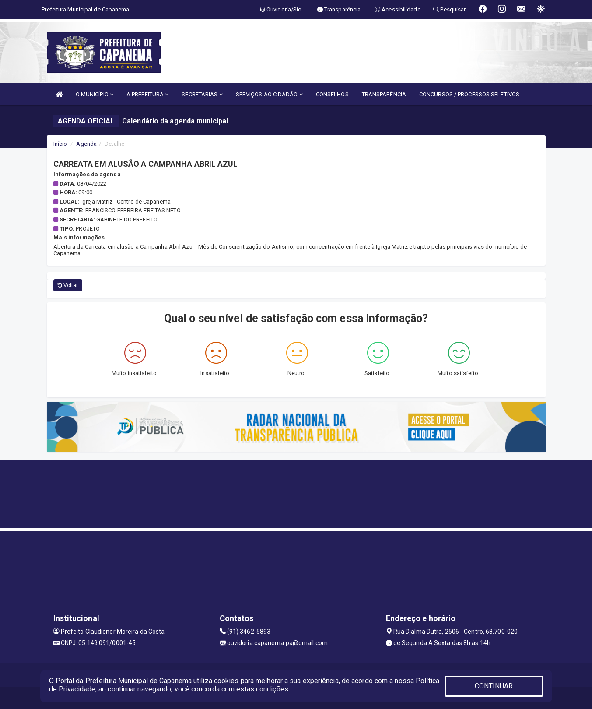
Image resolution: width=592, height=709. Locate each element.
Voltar (68, 285)
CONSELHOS (332, 94)
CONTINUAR (494, 686)
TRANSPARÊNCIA (384, 94)
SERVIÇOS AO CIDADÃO (269, 94)
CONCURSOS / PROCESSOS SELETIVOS (469, 94)
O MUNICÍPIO (94, 94)
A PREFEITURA (147, 94)
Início (60, 143)
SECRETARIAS (202, 94)
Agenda (86, 143)
